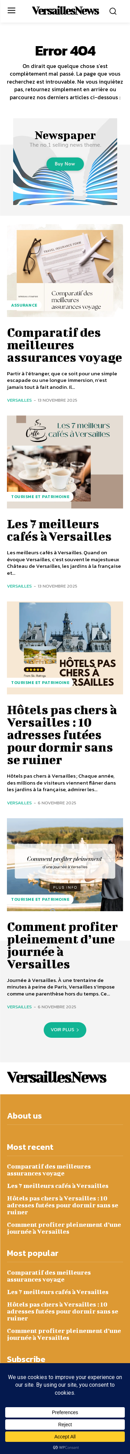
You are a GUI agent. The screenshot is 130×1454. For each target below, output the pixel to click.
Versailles (19, 400)
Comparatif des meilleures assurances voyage (64, 344)
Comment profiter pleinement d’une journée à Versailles (62, 945)
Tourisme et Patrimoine (40, 497)
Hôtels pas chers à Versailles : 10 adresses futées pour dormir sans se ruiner (62, 734)
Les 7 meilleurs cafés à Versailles (59, 529)
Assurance (24, 305)
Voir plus (65, 1029)
